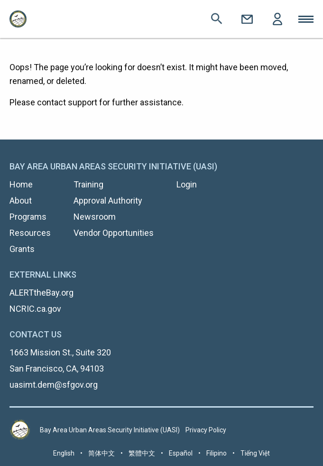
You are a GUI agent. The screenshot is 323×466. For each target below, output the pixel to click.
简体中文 (101, 453)
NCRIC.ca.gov (35, 309)
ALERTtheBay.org (41, 293)
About (20, 200)
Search (216, 19)
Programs (27, 217)
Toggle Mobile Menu (306, 19)
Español (181, 453)
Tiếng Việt (255, 453)
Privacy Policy (205, 430)
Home (21, 184)
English (63, 453)
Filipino (216, 453)
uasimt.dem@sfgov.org (53, 385)
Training (88, 184)
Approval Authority (108, 200)
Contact (247, 19)
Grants (22, 249)
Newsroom (95, 217)
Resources (30, 233)
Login (277, 19)
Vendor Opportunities (114, 233)
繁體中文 (142, 453)
